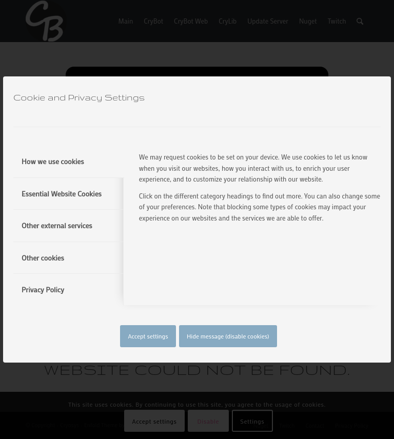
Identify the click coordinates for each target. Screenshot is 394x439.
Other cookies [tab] (43, 258)
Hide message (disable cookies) (228, 336)
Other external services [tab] (57, 225)
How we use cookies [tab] (53, 161)
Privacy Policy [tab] (43, 289)
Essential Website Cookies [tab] (62, 193)
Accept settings (148, 336)
